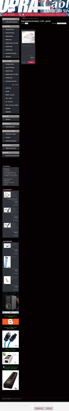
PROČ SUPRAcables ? (39, 14)
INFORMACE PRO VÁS (60, 14)
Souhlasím (48, 408)
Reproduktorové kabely (29, 18)
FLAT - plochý (36, 18)
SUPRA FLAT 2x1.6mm (26, 46)
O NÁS (27, 14)
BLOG (24, 18)
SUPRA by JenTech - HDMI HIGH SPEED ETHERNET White (14, 194)
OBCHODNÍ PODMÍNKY (49, 14)
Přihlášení (43, 1)
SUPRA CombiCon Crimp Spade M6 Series (14, 278)
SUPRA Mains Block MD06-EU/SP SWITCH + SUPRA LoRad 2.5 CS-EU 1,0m (14, 211)
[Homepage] (23, 14)
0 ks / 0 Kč (63, 1)
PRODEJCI (32, 14)
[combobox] (59, 23)
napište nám (6, 177)
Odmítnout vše (39, 408)
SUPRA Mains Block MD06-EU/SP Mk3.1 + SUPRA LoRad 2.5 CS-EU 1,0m (14, 226)
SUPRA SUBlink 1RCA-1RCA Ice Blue (14, 245)
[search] (51, 8)
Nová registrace (52, 1)
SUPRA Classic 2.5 (13, 257)
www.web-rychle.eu (16, 398)
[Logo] (11, 8)
